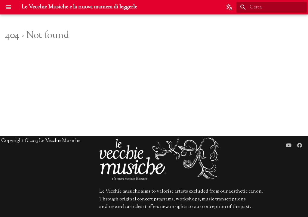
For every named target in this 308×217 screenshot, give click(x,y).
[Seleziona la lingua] (229, 7)
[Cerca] (271, 7)
